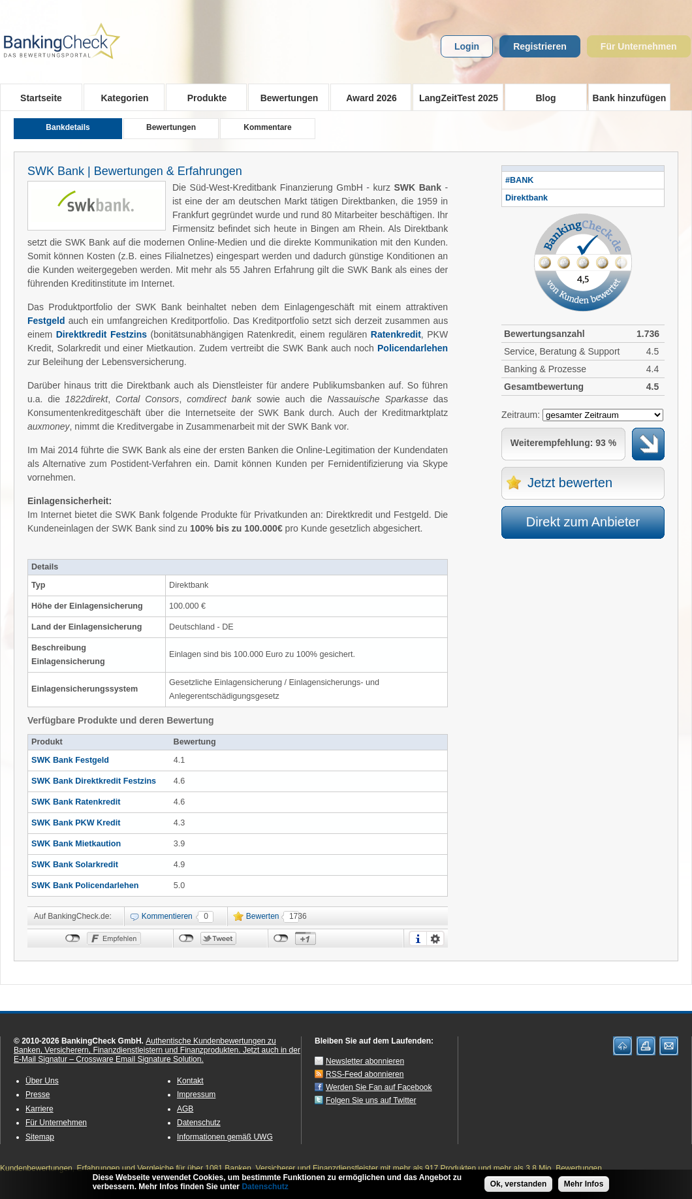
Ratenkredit (396, 334)
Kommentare (267, 127)
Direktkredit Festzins (101, 334)
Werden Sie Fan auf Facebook (379, 1087)
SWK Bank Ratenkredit (75, 802)
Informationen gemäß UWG (225, 1137)
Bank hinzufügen (630, 98)
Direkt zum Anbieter (583, 522)
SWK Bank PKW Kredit (75, 822)
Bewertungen (285, 97)
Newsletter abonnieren (365, 1061)
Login (466, 46)
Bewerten (262, 916)
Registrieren (540, 46)
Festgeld (46, 320)
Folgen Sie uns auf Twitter (371, 1100)
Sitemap (39, 1137)
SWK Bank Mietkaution (76, 843)
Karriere (39, 1108)
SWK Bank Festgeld (70, 760)
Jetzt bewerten (569, 482)
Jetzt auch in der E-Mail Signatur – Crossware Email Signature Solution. (157, 1055)
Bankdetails (67, 127)
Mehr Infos (584, 1185)
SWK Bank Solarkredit (74, 864)
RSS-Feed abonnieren (364, 1074)
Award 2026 (367, 97)
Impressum (196, 1094)
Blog (545, 98)
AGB (185, 1108)
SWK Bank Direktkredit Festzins (93, 781)
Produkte (203, 97)
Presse (37, 1094)
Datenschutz (199, 1122)
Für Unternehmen (639, 46)
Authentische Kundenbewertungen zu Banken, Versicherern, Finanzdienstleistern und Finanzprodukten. (145, 1045)
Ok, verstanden (518, 1185)
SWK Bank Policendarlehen (84, 885)
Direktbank (526, 197)
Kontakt (190, 1080)
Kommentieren (167, 916)
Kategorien (120, 97)
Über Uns (42, 1080)
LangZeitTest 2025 (455, 97)
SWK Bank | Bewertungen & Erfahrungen (134, 171)
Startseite (41, 98)
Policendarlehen (412, 348)
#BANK (519, 180)
